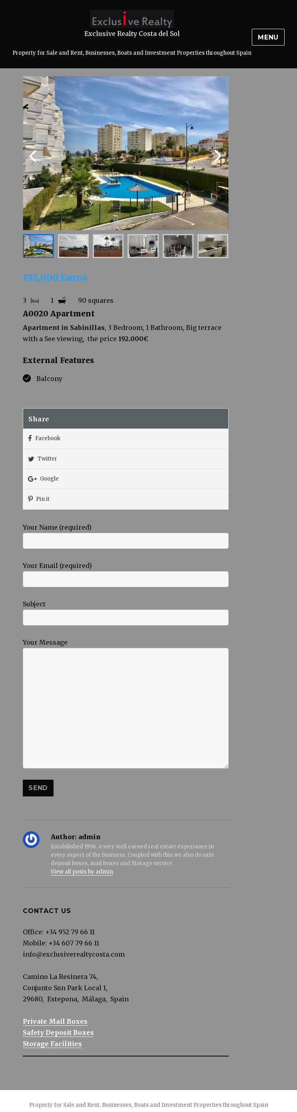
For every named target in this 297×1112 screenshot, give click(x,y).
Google (43, 479)
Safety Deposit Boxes (58, 1033)
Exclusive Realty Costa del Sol (132, 34)
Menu (268, 37)
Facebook (44, 438)
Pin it (39, 499)
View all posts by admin (82, 871)
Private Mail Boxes (55, 1021)
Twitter (42, 459)
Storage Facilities (52, 1044)
